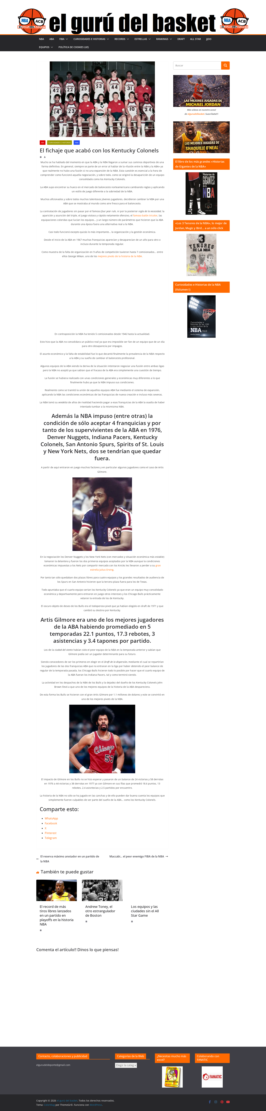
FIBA (61, 39)
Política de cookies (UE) (74, 47)
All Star (195, 39)
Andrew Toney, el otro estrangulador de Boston (100, 911)
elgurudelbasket (196, 113)
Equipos (44, 47)
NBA (41, 39)
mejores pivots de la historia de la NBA (120, 256)
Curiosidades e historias (89, 39)
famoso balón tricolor (145, 215)
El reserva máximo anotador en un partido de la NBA (67, 859)
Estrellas (141, 39)
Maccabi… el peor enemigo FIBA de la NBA (138, 856)
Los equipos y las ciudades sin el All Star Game (145, 911)
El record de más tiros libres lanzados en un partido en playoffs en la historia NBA (56, 915)
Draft (181, 39)
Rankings (162, 39)
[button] (66, 39)
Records (120, 39)
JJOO (208, 39)
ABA (51, 39)
